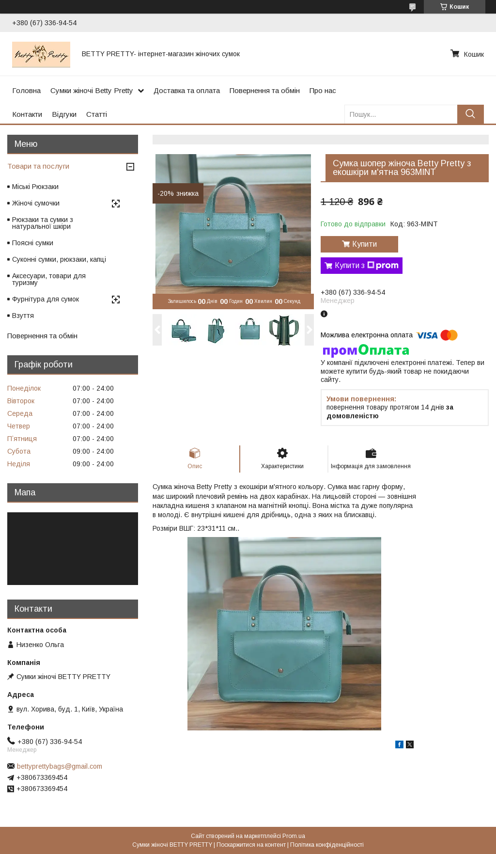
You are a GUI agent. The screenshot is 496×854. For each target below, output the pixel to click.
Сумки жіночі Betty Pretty (91, 90)
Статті (96, 114)
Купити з (367, 265)
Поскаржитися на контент (251, 844)
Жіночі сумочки (36, 203)
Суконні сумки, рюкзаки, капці (59, 259)
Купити (364, 244)
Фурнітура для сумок (45, 299)
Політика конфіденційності (327, 844)
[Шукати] (470, 114)
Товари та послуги (38, 166)
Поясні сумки (32, 243)
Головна (26, 90)
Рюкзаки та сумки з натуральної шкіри (42, 223)
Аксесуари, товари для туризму (49, 279)
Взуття (23, 315)
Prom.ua (293, 836)
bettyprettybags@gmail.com (59, 766)
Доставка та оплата (187, 90)
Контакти (27, 114)
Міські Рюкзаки (35, 186)
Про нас (323, 90)
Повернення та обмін (265, 90)
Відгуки (64, 114)
